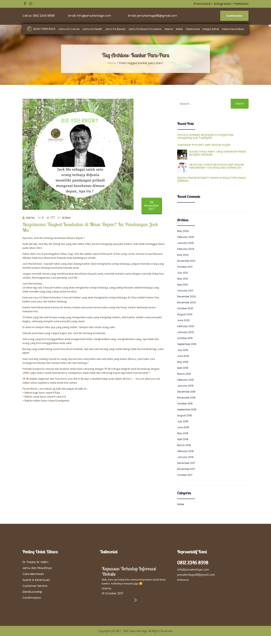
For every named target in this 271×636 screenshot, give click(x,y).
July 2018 (182, 421)
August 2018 (184, 415)
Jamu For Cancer (69, 29)
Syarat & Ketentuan (36, 580)
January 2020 (185, 332)
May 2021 (182, 278)
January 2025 (185, 243)
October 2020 (185, 308)
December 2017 (186, 463)
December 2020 (186, 296)
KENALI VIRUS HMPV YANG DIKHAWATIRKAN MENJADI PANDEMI (217, 153)
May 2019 (182, 362)
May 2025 (183, 231)
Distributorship (32, 592)
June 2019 (183, 356)
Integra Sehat (211, 29)
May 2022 (183, 255)
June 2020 (183, 320)
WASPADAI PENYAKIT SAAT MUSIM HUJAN (203, 145)
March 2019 (184, 373)
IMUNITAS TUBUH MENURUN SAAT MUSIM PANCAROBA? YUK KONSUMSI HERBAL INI (216, 166)
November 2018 (186, 397)
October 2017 (184, 475)
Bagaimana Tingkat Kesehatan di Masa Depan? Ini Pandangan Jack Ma (90, 227)
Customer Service (34, 586)
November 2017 (186, 469)
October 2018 (185, 403)
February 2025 (185, 237)
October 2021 (184, 266)
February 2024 (185, 249)
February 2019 (185, 379)
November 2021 (186, 260)
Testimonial (192, 29)
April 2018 (182, 439)
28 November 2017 (151, 205)
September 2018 (186, 409)
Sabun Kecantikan (233, 29)
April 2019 (182, 368)
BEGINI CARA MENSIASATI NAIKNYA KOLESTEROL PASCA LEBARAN (211, 179)
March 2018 (184, 445)
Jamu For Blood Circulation (145, 29)
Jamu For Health (92, 29)
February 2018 (185, 451)
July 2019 (182, 350)
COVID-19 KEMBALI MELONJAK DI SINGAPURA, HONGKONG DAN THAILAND (205, 137)
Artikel (179, 29)
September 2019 (186, 344)
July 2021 (182, 272)
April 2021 (182, 284)
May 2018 (182, 433)
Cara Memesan (33, 574)
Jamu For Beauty (115, 29)
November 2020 (186, 302)
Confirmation (31, 598)
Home (112, 63)
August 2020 (184, 314)
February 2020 (185, 326)
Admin (28, 218)
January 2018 (185, 457)
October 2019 (185, 338)
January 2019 (185, 385)
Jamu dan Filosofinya (37, 568)
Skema (168, 29)
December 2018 (186, 391)
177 (50, 218)
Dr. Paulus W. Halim (35, 562)
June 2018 (183, 427)
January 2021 (185, 290)
